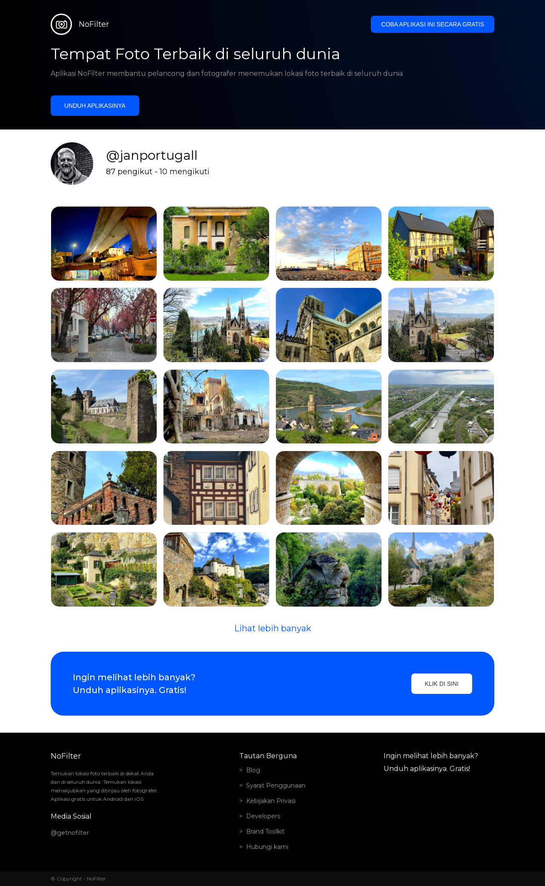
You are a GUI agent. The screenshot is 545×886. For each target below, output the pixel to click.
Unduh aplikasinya (95, 105)
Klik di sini (442, 683)
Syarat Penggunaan (275, 785)
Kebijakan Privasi (270, 801)
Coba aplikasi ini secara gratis (432, 24)
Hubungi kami (267, 847)
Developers (263, 816)
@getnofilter (70, 833)
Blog (253, 770)
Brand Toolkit (265, 831)
